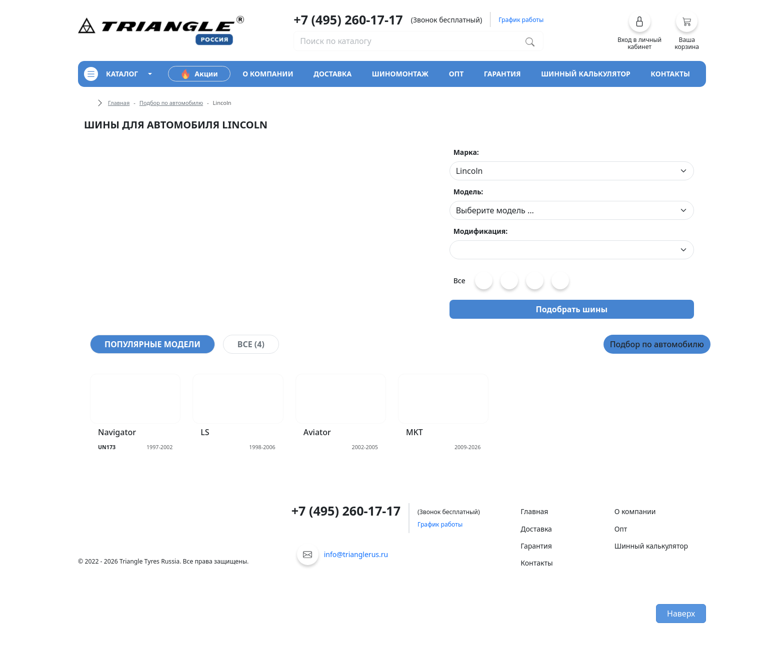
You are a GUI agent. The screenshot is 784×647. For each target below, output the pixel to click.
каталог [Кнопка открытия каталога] (111, 74)
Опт (621, 529)
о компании (267, 73)
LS (204, 432)
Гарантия (536, 546)
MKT (414, 432)
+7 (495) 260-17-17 (348, 19)
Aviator (317, 432)
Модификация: (481, 231)
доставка (333, 73)
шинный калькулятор (585, 73)
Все (460, 280)
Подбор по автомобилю (171, 102)
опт (456, 73)
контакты (670, 73)
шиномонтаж (400, 73)
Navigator (117, 432)
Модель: (469, 191)
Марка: (466, 152)
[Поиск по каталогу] (530, 40)
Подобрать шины (572, 309)
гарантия (502, 73)
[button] (640, 30)
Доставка (536, 529)
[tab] (152, 344)
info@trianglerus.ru (356, 554)
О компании (635, 511)
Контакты (536, 563)
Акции (199, 74)
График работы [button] (521, 19)
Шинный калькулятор (651, 546)
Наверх (681, 613)
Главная (119, 102)
